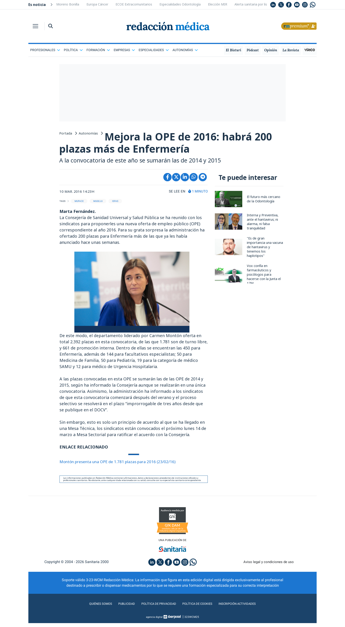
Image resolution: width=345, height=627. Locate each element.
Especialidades (154, 50)
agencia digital (154, 620)
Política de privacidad (156, 607)
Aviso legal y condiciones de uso (269, 566)
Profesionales (45, 50)
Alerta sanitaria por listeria (254, 4)
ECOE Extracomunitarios (134, 4)
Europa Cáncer (97, 4)
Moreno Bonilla (67, 4)
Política (73, 50)
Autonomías (185, 50)
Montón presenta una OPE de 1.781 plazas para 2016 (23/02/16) (121, 465)
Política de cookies (200, 607)
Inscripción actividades (245, 607)
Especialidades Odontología (180, 4)
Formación (98, 50)
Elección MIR (217, 4)
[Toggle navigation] (35, 26)
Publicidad (120, 607)
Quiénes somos (91, 607)
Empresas (124, 50)
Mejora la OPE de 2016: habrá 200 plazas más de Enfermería (164, 144)
